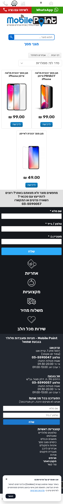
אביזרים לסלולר (38, 55)
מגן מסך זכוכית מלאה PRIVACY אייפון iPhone (46, 76)
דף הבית (55, 55)
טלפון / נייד (53, 224)
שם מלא (56, 211)
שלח (31, 251)
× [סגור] (6, 479)
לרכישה (46, 124)
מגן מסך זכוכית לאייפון (31, 133)
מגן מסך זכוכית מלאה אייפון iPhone (16, 74)
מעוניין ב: (55, 237)
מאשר (10, 496)
